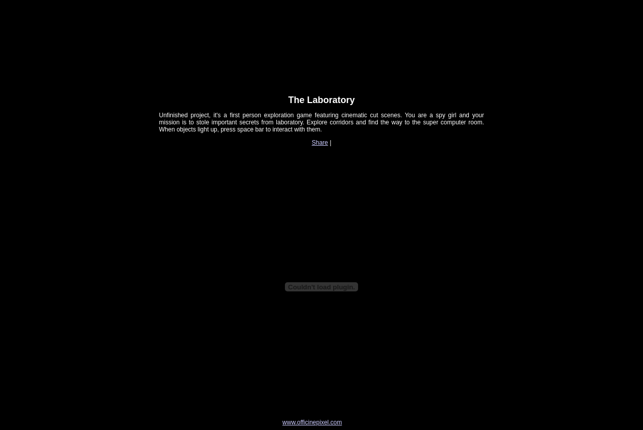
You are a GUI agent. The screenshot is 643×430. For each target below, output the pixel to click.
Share (320, 142)
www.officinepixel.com (312, 422)
